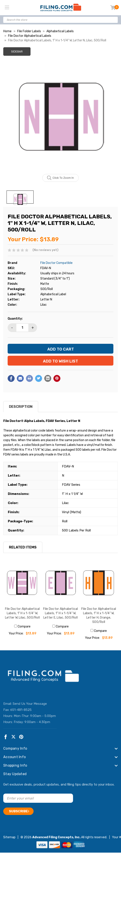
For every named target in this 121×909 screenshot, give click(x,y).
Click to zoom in (60, 178)
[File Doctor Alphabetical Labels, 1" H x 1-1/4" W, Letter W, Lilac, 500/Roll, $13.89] (22, 583)
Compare (22, 626)
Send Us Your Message (30, 704)
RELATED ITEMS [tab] (23, 547)
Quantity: (15, 318)
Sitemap (9, 837)
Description (20, 407)
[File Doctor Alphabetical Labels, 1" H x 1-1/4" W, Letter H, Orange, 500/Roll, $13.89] (99, 583)
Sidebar (17, 51)
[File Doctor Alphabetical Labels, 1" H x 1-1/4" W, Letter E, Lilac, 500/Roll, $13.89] (60, 583)
